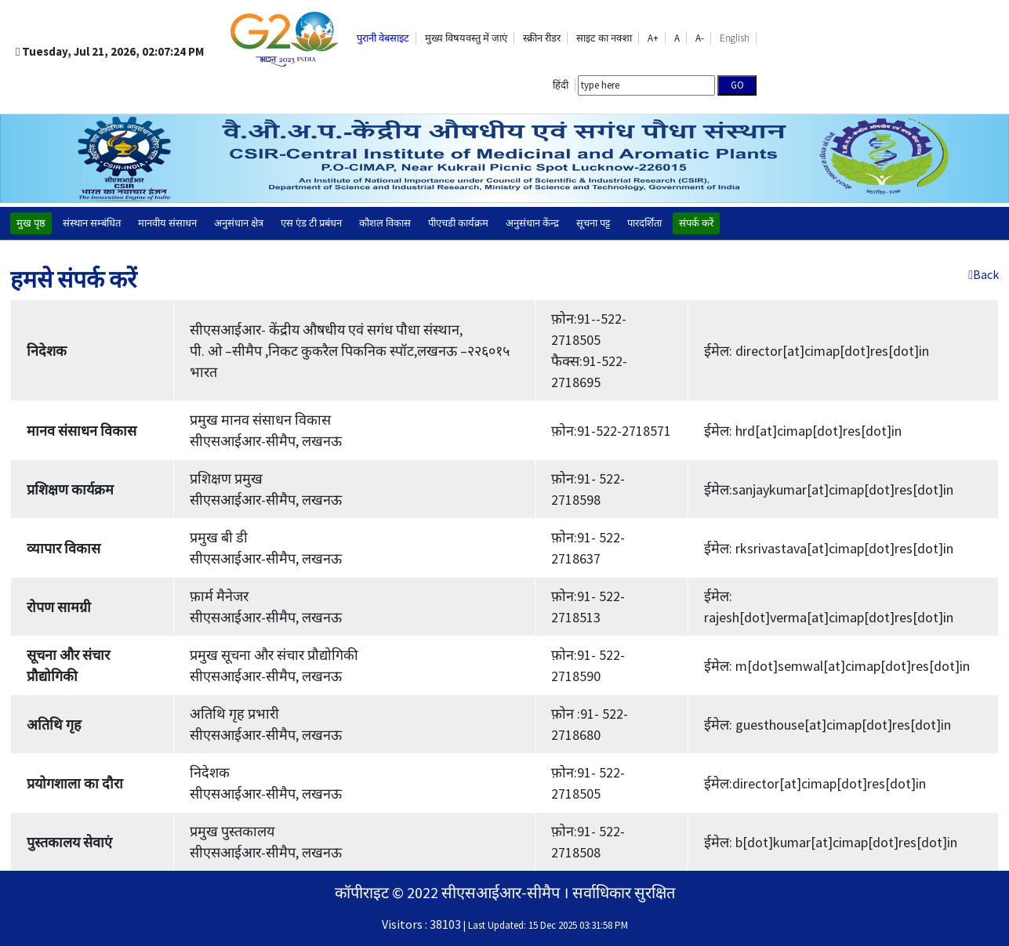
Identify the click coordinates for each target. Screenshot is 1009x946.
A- (699, 38)
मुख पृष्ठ (30, 223)
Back (983, 274)
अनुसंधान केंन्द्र (532, 223)
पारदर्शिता (644, 223)
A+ (653, 38)
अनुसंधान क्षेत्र (238, 223)
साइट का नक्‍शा (604, 38)
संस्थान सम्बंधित (92, 223)
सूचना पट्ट (593, 223)
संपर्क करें (696, 223)
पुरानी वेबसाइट (383, 38)
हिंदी (560, 85)
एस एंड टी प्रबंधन (311, 223)
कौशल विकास (385, 223)
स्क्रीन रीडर (542, 38)
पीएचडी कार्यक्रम (458, 223)
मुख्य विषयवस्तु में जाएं (466, 38)
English (734, 38)
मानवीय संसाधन (167, 223)
